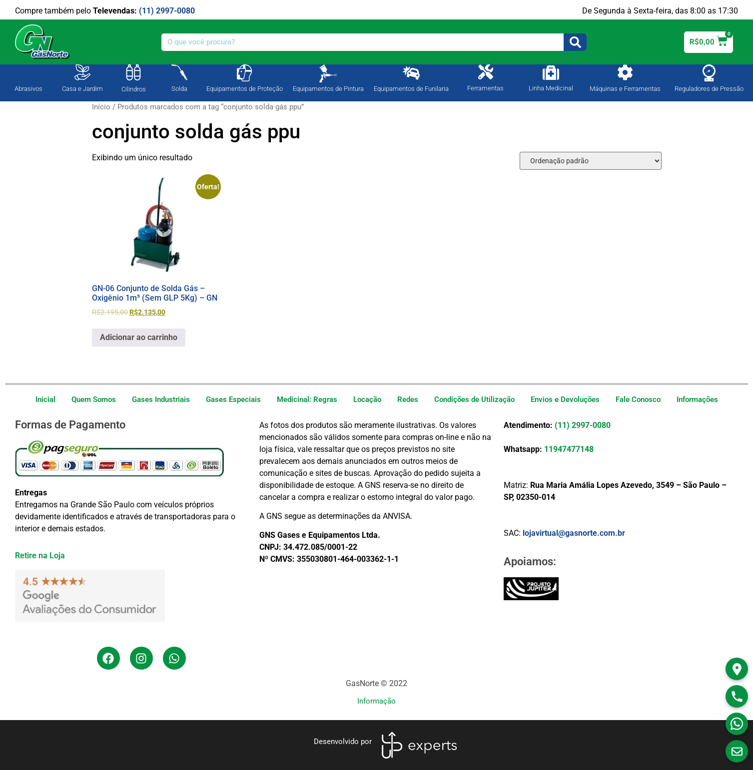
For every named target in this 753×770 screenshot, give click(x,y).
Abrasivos (28, 88)
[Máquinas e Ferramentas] (625, 72)
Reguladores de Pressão (709, 88)
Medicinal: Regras (307, 399)
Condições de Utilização (474, 399)
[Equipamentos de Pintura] (328, 73)
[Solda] (179, 72)
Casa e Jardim (82, 88)
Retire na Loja (40, 555)
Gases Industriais (161, 399)
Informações (697, 399)
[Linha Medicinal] (551, 72)
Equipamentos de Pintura (328, 88)
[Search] (575, 42)
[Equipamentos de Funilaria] (411, 72)
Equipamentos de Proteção (244, 88)
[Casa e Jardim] (82, 72)
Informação (376, 701)
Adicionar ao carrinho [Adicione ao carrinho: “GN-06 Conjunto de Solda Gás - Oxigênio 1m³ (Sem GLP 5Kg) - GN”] (138, 337)
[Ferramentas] (485, 71)
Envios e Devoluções (565, 399)
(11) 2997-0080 (167, 10)
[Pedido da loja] (591, 161)
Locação (367, 399)
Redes (407, 399)
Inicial (45, 399)
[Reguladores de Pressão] (709, 72)
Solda (179, 88)
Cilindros (133, 89)
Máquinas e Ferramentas (625, 88)
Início (101, 106)
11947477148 (569, 449)
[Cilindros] (133, 72)
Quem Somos (93, 399)
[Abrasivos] (28, 71)
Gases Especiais (233, 399)
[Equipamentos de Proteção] (244, 72)
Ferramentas (485, 88)
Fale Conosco (638, 399)
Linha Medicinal (551, 88)
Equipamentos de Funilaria (411, 88)
